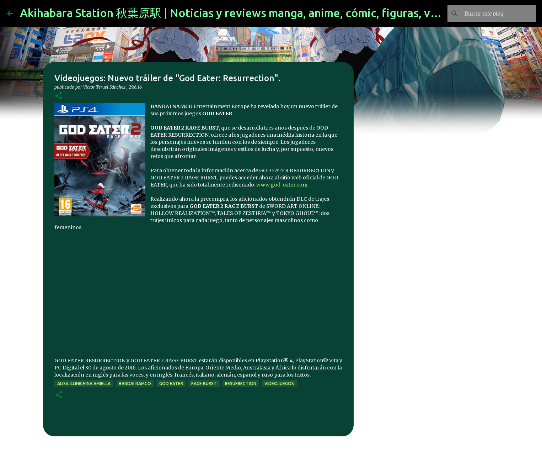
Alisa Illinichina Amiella (84, 383)
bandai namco (135, 383)
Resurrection (240, 383)
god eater (171, 383)
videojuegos (279, 383)
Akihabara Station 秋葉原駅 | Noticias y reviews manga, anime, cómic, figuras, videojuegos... (259, 12)
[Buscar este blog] (499, 13)
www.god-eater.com (281, 185)
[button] (58, 96)
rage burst (204, 383)
